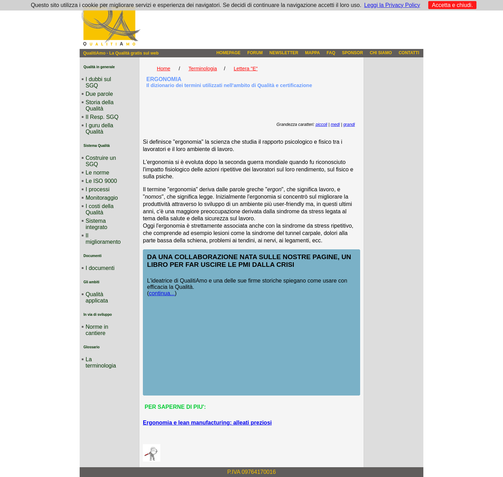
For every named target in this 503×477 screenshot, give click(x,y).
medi (335, 124)
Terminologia (202, 68)
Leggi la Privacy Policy (392, 5)
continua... (162, 293)
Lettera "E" (246, 68)
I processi (97, 189)
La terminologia (101, 362)
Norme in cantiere (97, 330)
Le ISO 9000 (101, 181)
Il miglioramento (103, 239)
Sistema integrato (96, 224)
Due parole (99, 94)
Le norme (97, 173)
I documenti (100, 268)
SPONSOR (352, 52)
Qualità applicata (97, 297)
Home (163, 68)
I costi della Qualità (100, 209)
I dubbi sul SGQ (98, 82)
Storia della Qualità (100, 105)
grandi (349, 124)
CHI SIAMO (381, 52)
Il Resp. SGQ (102, 117)
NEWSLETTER (283, 52)
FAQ (331, 52)
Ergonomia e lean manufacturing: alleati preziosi (207, 423)
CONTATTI (409, 52)
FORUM (255, 52)
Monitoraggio (102, 198)
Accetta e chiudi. (452, 5)
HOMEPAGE (228, 52)
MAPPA (312, 52)
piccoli (321, 124)
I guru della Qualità (99, 128)
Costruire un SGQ (101, 161)
